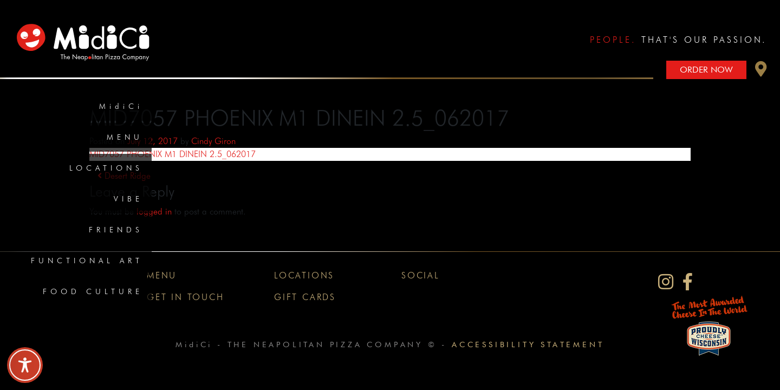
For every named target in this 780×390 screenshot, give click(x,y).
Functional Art (87, 260)
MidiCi (121, 106)
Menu (125, 137)
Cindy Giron (213, 141)
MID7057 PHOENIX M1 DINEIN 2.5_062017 (172, 154)
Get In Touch (185, 297)
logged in (154, 211)
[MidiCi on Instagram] (665, 281)
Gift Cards (305, 297)
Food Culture (93, 291)
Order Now (706, 69)
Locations (106, 168)
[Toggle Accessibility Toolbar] (25, 365)
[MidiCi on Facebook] (687, 281)
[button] (761, 72)
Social (420, 275)
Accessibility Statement (528, 344)
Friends (116, 229)
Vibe (128, 198)
